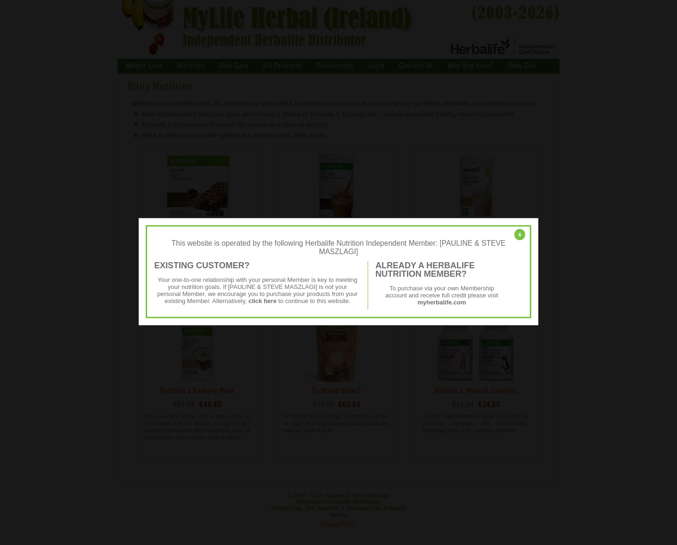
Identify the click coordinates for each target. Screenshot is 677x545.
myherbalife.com (441, 302)
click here (262, 300)
